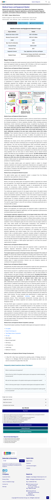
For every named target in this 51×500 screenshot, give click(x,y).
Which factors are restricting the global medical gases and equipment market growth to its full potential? (25, 389)
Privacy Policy (5, 479)
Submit (22, 461)
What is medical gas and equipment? (14, 370)
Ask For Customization (25, 425)
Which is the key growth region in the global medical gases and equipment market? (24, 384)
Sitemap (4, 486)
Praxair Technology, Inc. (11, 331)
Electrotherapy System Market (10, 441)
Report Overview (12, 23)
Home (3, 4)
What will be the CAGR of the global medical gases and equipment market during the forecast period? (25, 375)
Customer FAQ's (6, 477)
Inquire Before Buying (25, 431)
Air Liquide (8, 328)
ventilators (27, 296)
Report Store (29, 461)
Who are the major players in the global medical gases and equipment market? (23, 380)
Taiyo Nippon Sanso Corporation (13, 333)
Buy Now (25, 411)
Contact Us (5, 484)
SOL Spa (7, 335)
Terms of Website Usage (8, 481)
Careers (28, 468)
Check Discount (25, 428)
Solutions (28, 463)
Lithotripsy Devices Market (9, 442)
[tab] (12, 23)
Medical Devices (9, 4)
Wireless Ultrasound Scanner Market (11, 439)
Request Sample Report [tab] (36, 23)
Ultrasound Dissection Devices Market (12, 438)
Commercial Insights (31, 465)
